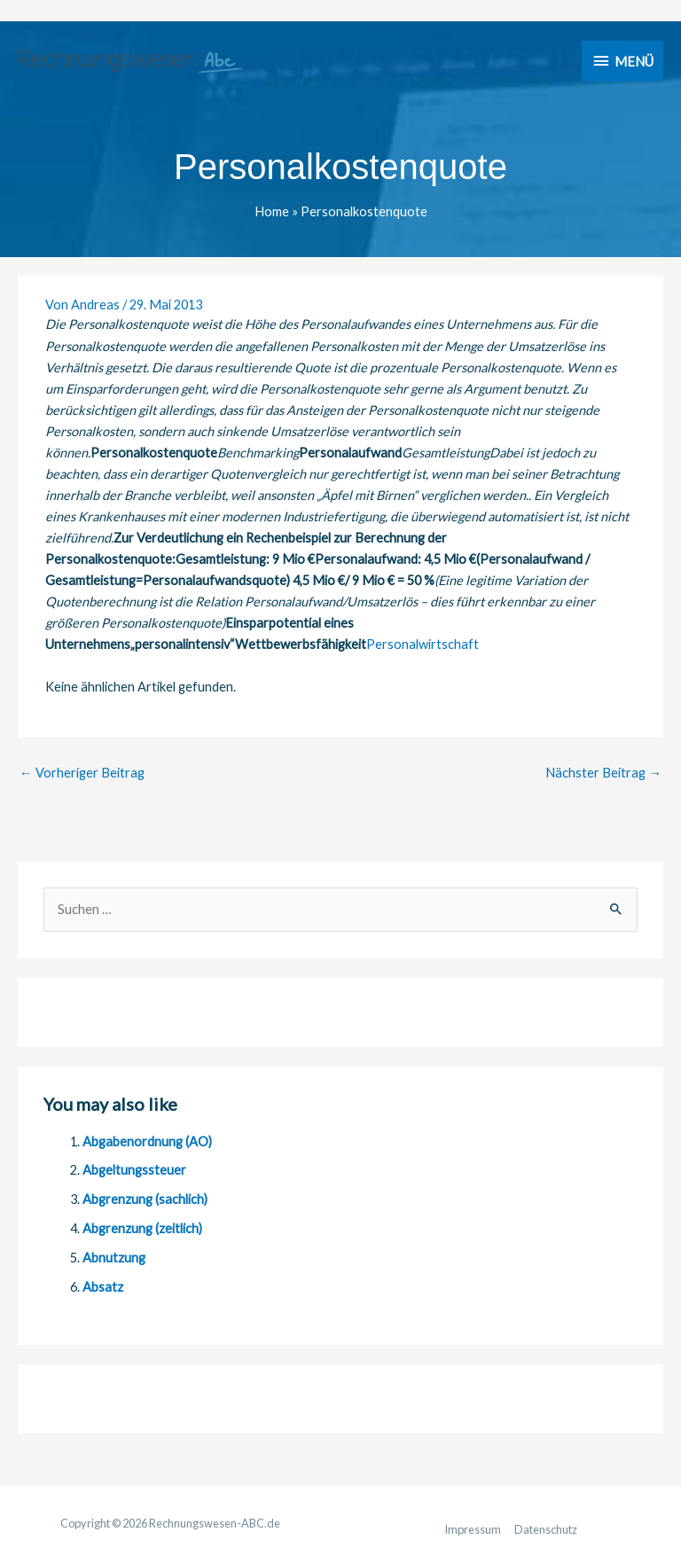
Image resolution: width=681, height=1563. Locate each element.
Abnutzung (113, 1257)
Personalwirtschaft (422, 644)
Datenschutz (545, 1529)
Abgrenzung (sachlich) (144, 1199)
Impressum (472, 1529)
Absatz (102, 1286)
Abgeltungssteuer (134, 1169)
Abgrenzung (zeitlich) (142, 1228)
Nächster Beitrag (603, 772)
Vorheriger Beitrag (82, 772)
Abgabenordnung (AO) (147, 1141)
